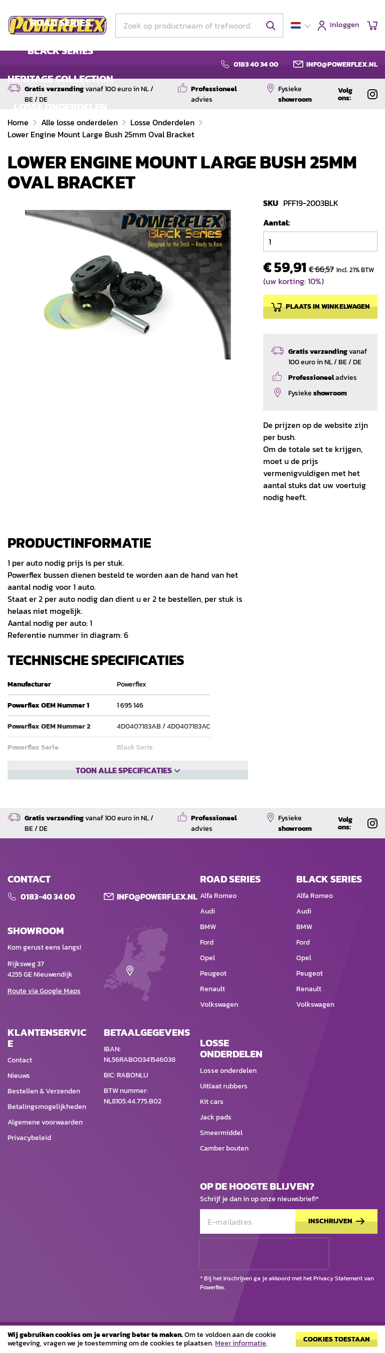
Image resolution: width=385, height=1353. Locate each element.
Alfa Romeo (218, 926)
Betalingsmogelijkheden (47, 1137)
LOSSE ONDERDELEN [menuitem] (60, 106)
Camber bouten (224, 1178)
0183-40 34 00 (48, 927)
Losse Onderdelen (163, 122)
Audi (207, 941)
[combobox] (199, 26)
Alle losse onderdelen (80, 122)
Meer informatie (240, 1343)
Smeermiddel (221, 1163)
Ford (207, 972)
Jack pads (216, 1147)
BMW (208, 957)
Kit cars (212, 1131)
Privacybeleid (29, 1168)
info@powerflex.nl (341, 65)
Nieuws (19, 1105)
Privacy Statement (337, 1278)
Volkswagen (219, 1034)
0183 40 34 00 (256, 65)
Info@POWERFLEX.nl (157, 927)
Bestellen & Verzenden (44, 1121)
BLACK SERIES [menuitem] (60, 50)
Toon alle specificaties (124, 770)
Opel (207, 988)
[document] (192, 1342)
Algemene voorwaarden (45, 1152)
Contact (20, 1090)
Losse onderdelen (228, 1100)
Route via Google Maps (44, 1021)
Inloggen (344, 25)
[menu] (60, 65)
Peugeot (213, 1003)
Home (19, 122)
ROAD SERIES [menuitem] (60, 22)
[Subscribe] (336, 1251)
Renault (212, 1019)
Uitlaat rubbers (224, 1116)
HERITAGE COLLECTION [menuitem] (60, 78)
